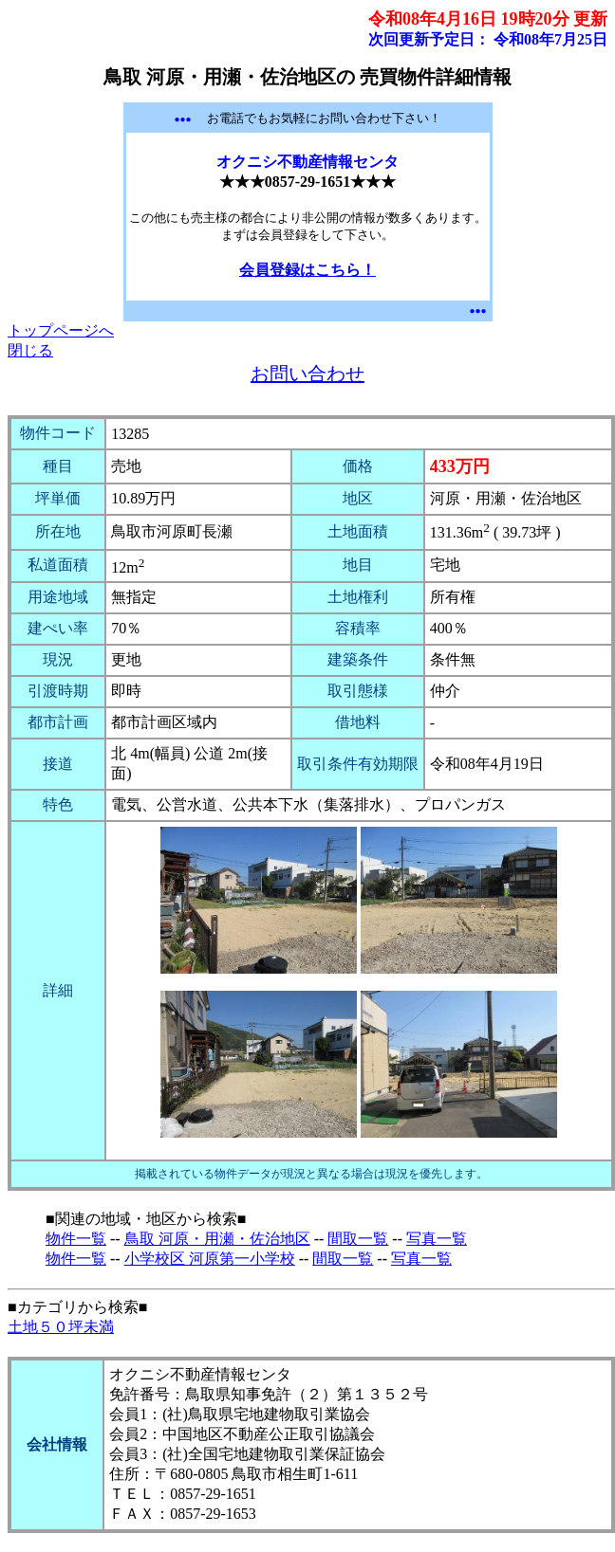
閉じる (30, 350)
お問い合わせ (307, 373)
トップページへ (61, 330)
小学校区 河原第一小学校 (209, 1259)
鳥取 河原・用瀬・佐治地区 (217, 1239)
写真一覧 (436, 1239)
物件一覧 (76, 1239)
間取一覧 (357, 1239)
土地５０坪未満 (61, 1327)
